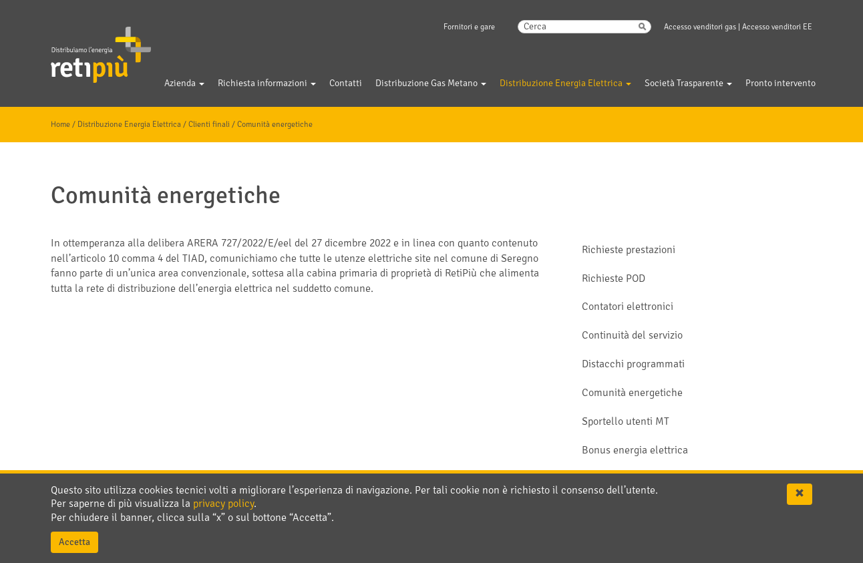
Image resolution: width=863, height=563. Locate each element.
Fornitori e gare (469, 27)
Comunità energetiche (275, 125)
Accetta (74, 542)
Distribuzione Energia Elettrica (129, 125)
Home (60, 125)
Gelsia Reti (83, 46)
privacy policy (223, 503)
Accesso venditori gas (700, 27)
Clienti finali (209, 125)
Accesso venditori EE (777, 27)
